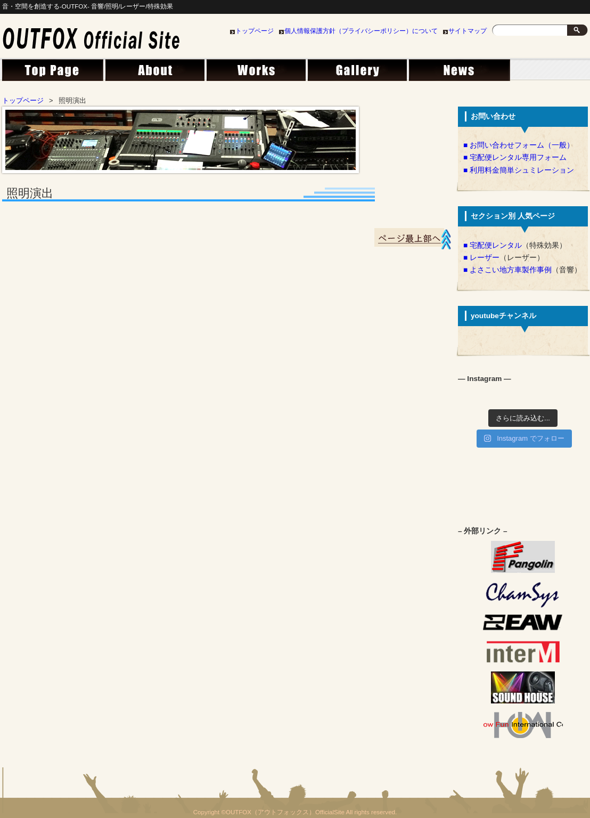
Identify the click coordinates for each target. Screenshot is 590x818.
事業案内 (255, 73)
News (457, 73)
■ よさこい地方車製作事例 (507, 270)
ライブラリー (356, 73)
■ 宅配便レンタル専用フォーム (515, 157)
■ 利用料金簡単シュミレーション (518, 170)
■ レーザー (481, 258)
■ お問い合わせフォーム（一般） (518, 145)
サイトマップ (467, 31)
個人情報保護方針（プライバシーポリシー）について (361, 31)
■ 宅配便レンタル (492, 245)
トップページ (254, 31)
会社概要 (153, 73)
